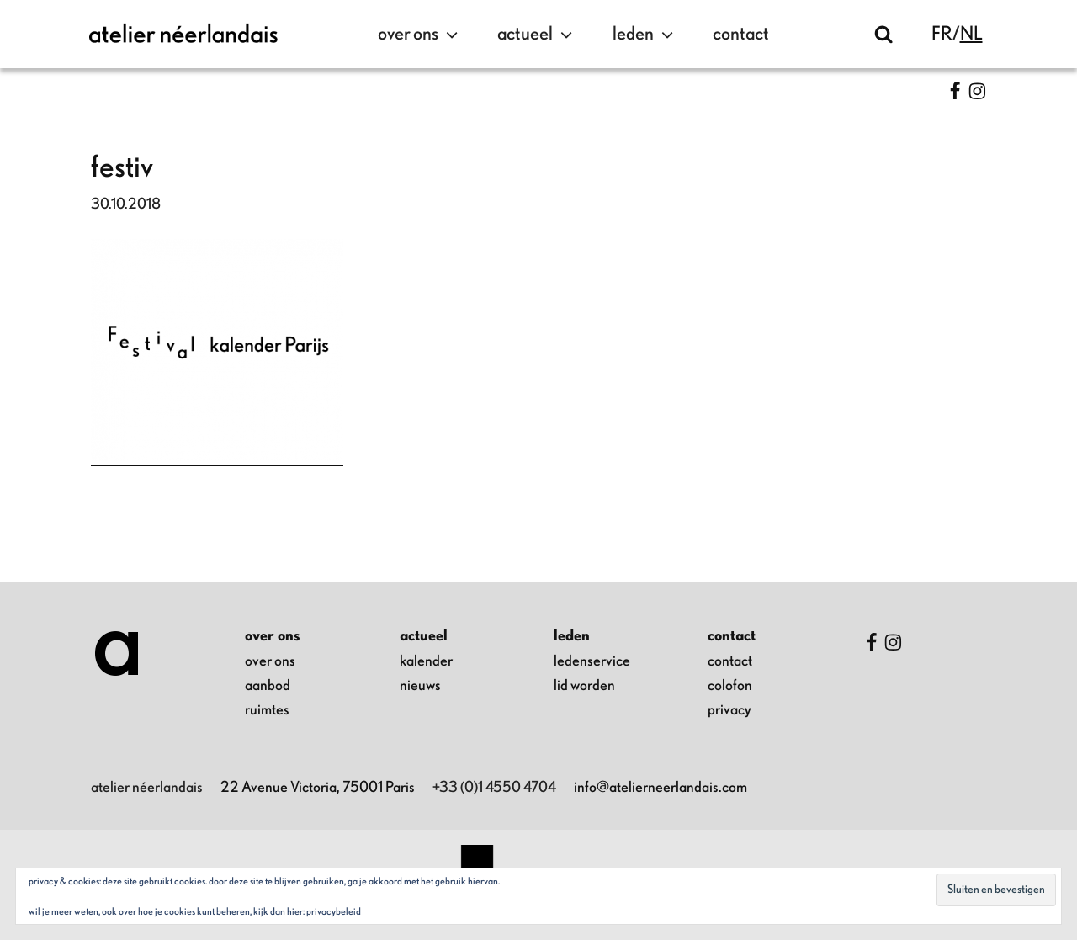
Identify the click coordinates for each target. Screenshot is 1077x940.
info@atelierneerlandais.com (660, 787)
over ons (420, 34)
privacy (729, 710)
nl (971, 34)
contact (741, 34)
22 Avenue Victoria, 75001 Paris (317, 787)
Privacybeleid (333, 911)
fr (941, 34)
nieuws (420, 685)
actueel (536, 34)
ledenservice (592, 661)
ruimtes (267, 710)
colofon (730, 685)
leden (645, 34)
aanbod (267, 685)
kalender (426, 661)
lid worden (584, 685)
